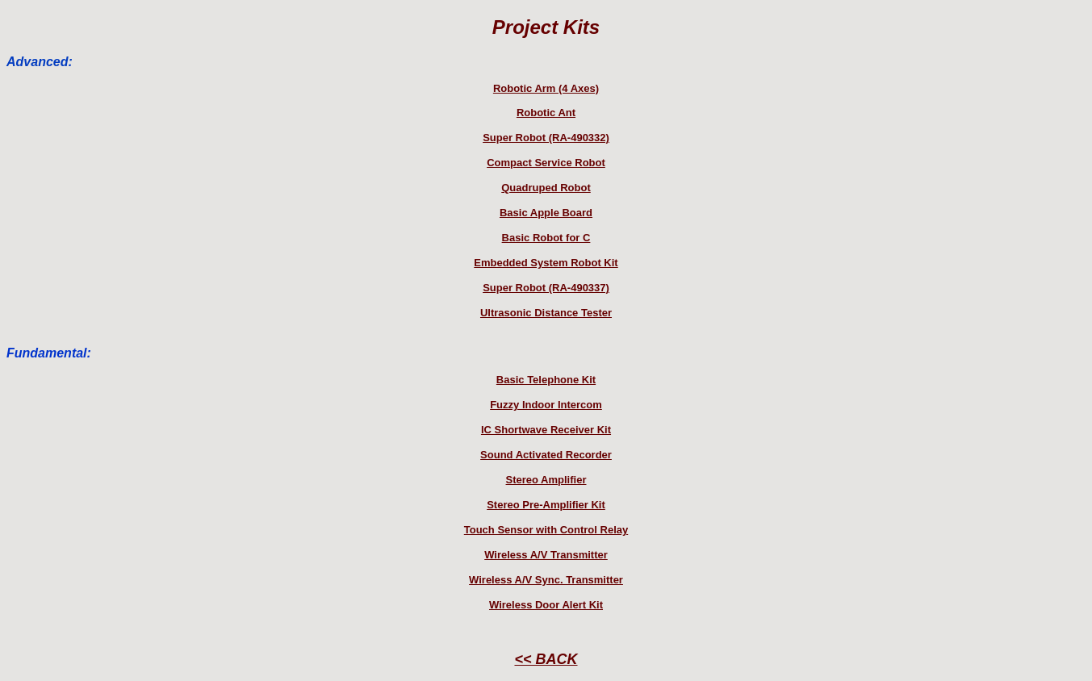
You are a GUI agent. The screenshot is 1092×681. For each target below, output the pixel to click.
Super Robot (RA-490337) (546, 288)
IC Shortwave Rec (525, 430)
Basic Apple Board (546, 213)
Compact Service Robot (546, 163)
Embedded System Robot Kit (545, 263)
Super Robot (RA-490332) (546, 138)
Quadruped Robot (546, 188)
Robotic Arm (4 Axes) (546, 88)
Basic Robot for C (546, 238)
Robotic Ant (546, 113)
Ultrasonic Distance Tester (546, 313)
